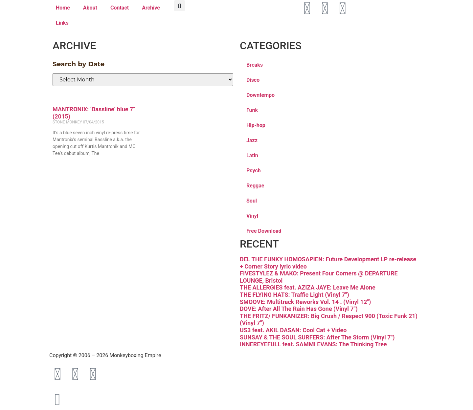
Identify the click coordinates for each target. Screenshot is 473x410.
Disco (252, 80)
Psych (253, 170)
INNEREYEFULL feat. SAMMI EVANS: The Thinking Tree (313, 344)
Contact (119, 8)
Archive (151, 8)
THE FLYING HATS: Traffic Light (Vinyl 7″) (294, 294)
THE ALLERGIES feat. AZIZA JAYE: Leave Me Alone (307, 287)
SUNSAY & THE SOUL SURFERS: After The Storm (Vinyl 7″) (317, 337)
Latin (252, 155)
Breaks (254, 65)
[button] (179, 5)
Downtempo (260, 95)
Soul (251, 201)
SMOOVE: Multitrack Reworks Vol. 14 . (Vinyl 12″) (305, 301)
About (90, 8)
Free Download (264, 231)
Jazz (252, 140)
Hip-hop (255, 125)
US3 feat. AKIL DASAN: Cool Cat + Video (293, 330)
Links (62, 23)
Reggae (255, 186)
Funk (252, 110)
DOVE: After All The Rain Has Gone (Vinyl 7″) (299, 308)
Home (63, 8)
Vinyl (252, 216)
